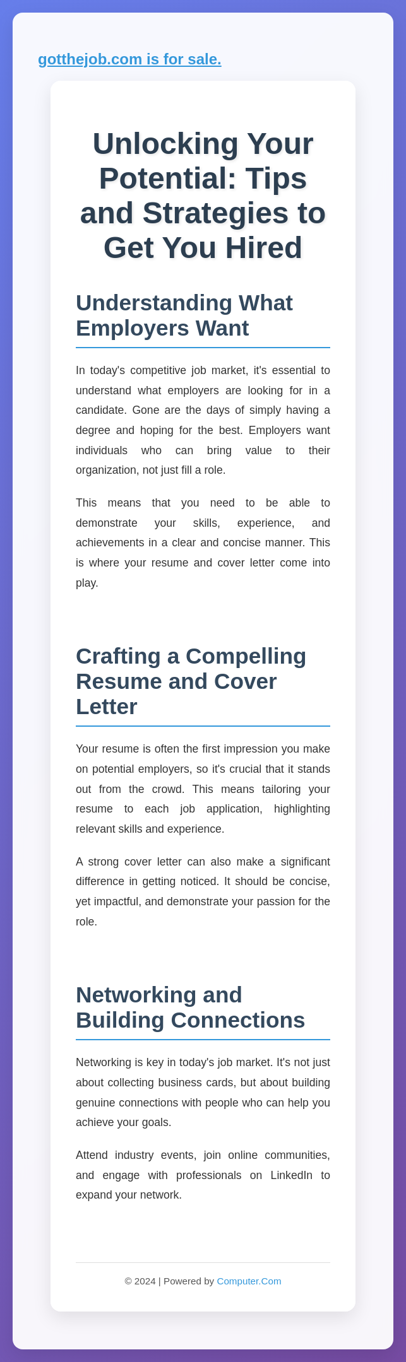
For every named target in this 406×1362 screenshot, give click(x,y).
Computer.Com (249, 1281)
